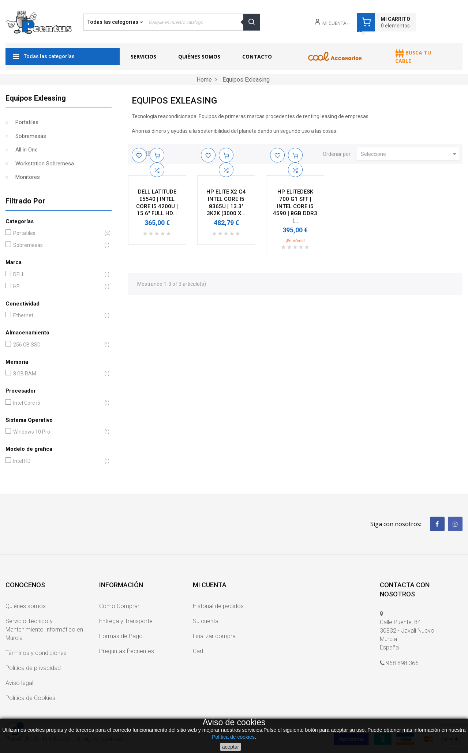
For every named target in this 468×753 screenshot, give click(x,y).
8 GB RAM (57, 373)
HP (57, 286)
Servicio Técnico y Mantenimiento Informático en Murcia (44, 629)
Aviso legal (19, 682)
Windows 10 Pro (57, 431)
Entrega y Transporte (126, 621)
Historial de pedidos (218, 606)
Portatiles (26, 122)
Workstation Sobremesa (44, 163)
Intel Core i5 (57, 403)
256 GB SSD (57, 344)
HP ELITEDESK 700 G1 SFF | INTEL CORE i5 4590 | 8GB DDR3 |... (295, 206)
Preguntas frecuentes (126, 651)
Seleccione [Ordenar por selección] (410, 154)
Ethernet (57, 315)
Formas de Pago (121, 636)
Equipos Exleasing (35, 98)
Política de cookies (233, 737)
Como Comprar (119, 606)
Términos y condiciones (36, 652)
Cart (198, 651)
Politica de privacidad (33, 667)
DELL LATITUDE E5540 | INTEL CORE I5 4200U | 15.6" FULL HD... (157, 202)
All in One (26, 149)
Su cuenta (205, 621)
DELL (57, 274)
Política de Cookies (30, 697)
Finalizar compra (214, 636)
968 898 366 (402, 663)
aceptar (230, 747)
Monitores (27, 177)
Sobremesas (30, 136)
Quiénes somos (25, 606)
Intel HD (57, 461)
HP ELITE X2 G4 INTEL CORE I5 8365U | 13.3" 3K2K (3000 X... (226, 202)
